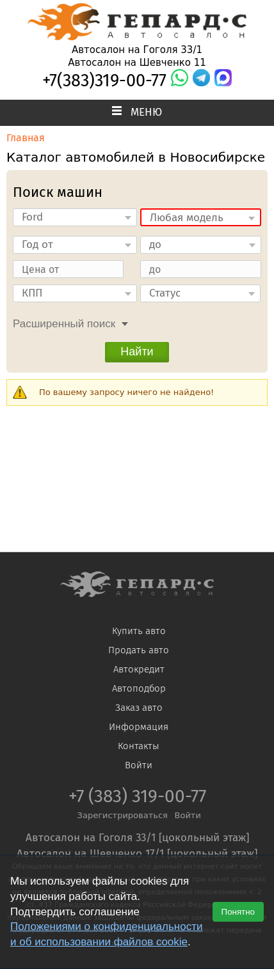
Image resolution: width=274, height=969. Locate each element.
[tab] (67, 322)
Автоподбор (139, 688)
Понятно (238, 912)
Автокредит (139, 669)
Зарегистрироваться (122, 815)
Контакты (138, 746)
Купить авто (139, 631)
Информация (138, 727)
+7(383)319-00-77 (104, 80)
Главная (25, 138)
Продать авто (138, 650)
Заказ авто (139, 707)
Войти (138, 765)
